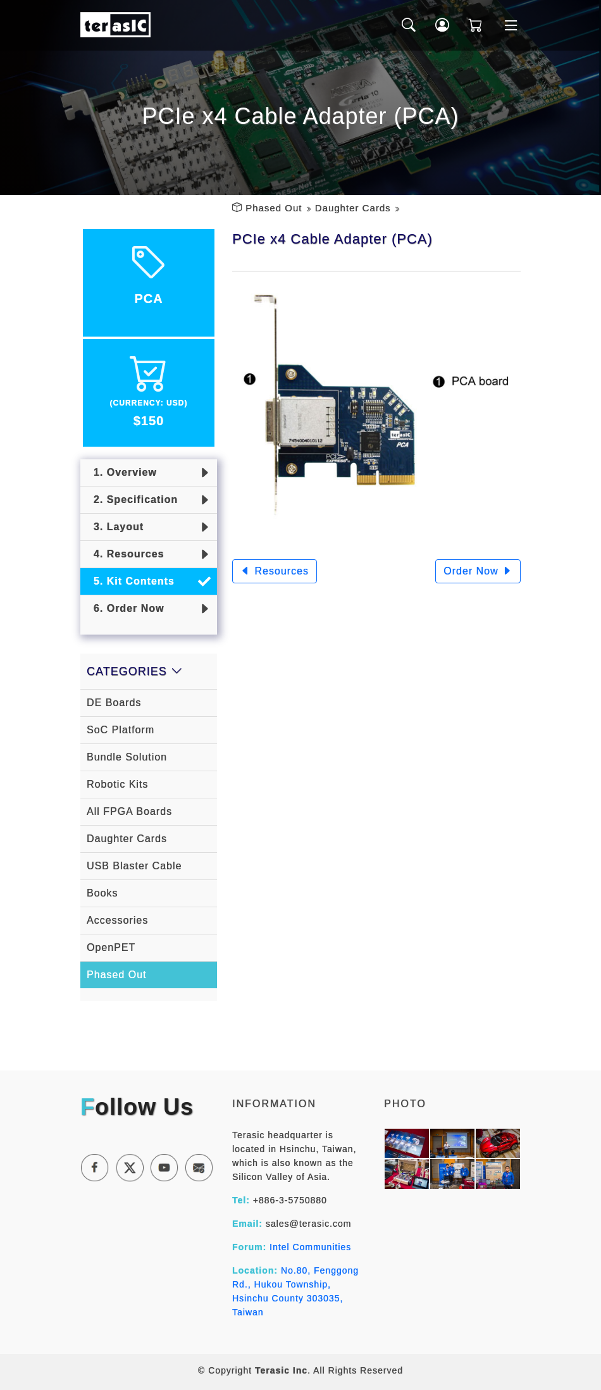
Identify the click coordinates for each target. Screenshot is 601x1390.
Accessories (117, 920)
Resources (274, 571)
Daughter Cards (353, 207)
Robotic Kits (117, 784)
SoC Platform (120, 729)
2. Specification (132, 499)
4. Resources (125, 554)
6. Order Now (125, 608)
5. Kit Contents (131, 581)
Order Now (477, 571)
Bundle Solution (127, 757)
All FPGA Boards (129, 811)
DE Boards (114, 702)
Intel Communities (310, 1247)
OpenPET (111, 947)
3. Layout (115, 526)
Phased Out (273, 207)
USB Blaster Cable (134, 865)
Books (102, 893)
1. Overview (122, 472)
